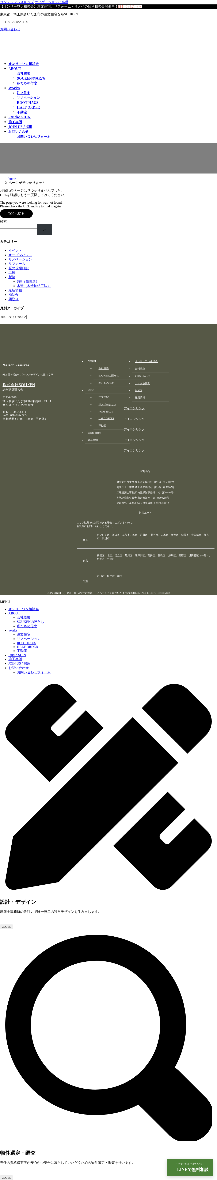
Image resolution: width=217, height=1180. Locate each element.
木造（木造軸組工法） (34, 286)
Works (12, 630)
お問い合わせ (10, 29)
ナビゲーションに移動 (51, 2)
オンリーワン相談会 (23, 609)
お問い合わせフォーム (33, 136)
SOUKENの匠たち (31, 78)
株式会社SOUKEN (19, 386)
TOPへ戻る (16, 213)
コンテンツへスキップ (17, 2)
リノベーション (28, 97)
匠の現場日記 (18, 268)
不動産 (22, 112)
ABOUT (14, 613)
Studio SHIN (17, 655)
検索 (3, 221)
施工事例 (15, 659)
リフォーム (16, 264)
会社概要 (23, 73)
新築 (11, 277)
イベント (15, 250)
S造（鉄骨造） (28, 281)
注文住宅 (23, 92)
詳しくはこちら (130, 6)
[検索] (44, 229)
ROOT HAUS (27, 102)
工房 (11, 272)
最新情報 (15, 290)
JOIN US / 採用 (19, 663)
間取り (13, 299)
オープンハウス (20, 255)
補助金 (13, 294)
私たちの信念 (27, 83)
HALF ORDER (28, 107)
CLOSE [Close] (6, 926)
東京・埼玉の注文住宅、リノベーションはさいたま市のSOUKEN (103, 592)
